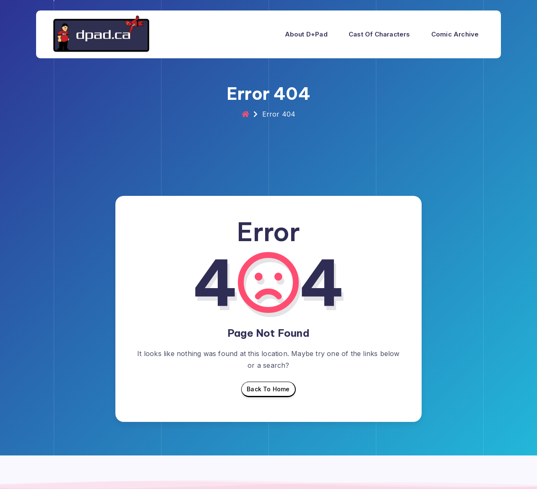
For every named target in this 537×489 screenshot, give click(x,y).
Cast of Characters (379, 34)
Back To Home (268, 391)
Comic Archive (455, 34)
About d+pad (306, 34)
